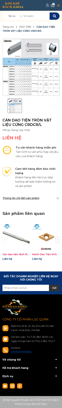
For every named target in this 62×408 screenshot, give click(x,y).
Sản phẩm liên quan (23, 213)
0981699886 (21, 352)
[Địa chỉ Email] (31, 288)
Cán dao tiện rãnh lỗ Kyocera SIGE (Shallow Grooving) (16, 254)
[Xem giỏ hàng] (52, 5)
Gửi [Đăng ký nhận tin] (54, 287)
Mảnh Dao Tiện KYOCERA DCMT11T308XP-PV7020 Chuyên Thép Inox (46, 254)
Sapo (44, 404)
